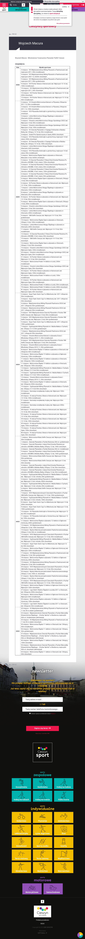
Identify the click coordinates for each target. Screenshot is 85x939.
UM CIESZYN (48, 927)
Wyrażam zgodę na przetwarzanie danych (41, 713)
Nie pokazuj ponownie (63, 23)
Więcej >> (53, 713)
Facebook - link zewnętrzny (23, 5)
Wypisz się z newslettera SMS (42, 733)
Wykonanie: (42, 932)
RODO (42, 923)
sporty (21, 9)
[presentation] (42, 719)
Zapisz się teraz (42, 728)
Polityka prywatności (42, 920)
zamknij (65, 7)
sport (4, 10)
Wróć (14, 34)
